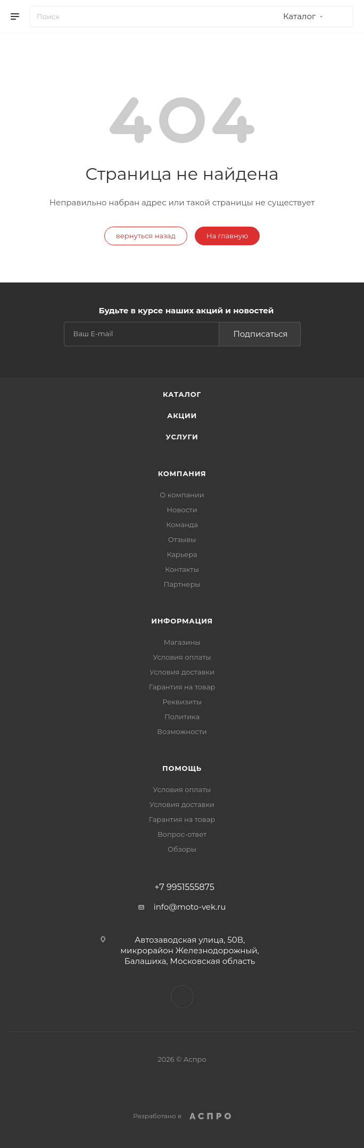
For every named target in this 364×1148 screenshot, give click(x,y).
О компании (182, 494)
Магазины (182, 642)
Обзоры (182, 849)
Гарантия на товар (182, 687)
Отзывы (182, 539)
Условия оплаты (182, 657)
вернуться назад (146, 235)
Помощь (182, 768)
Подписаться (260, 334)
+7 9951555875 (184, 887)
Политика (182, 716)
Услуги (182, 436)
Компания (182, 473)
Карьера (182, 554)
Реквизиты (182, 701)
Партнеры (181, 584)
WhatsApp (182, 996)
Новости (182, 509)
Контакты (181, 569)
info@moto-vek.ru (190, 907)
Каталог (182, 394)
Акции (182, 415)
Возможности (181, 731)
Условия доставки (182, 672)
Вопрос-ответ (182, 834)
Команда (182, 524)
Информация (182, 621)
